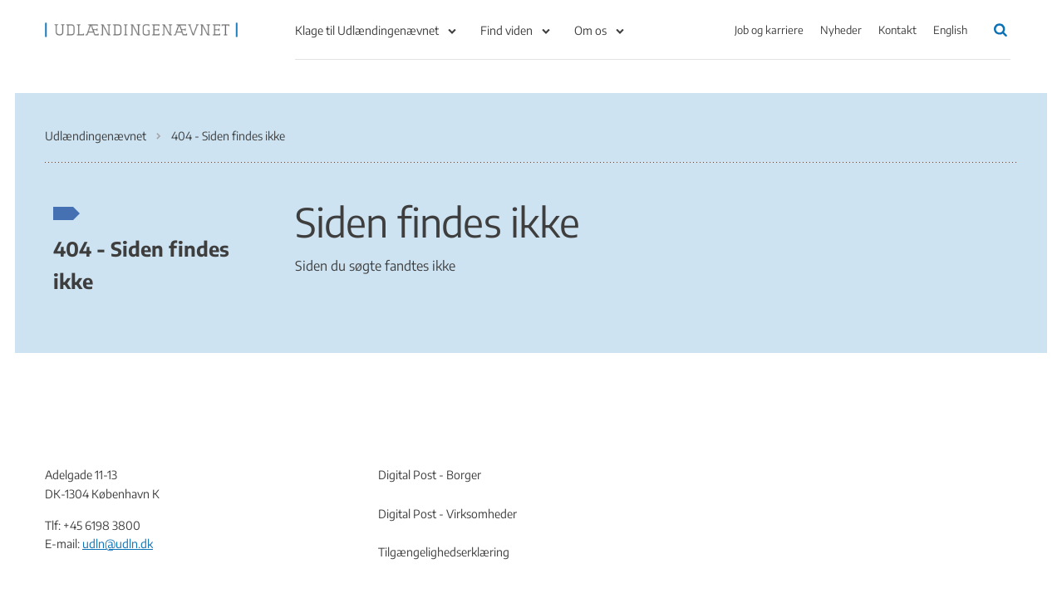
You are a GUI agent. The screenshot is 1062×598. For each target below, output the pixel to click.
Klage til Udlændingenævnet (367, 30)
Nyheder (841, 30)
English (950, 30)
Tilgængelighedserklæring (443, 552)
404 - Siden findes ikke (141, 264)
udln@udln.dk (117, 544)
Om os (590, 30)
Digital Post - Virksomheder (447, 514)
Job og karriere (769, 30)
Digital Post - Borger (429, 475)
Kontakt (897, 30)
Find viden (506, 30)
